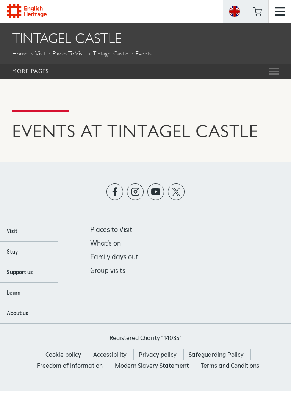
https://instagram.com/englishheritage (135, 191)
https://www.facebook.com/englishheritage (115, 191)
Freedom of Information (70, 365)
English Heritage (27, 11)
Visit (40, 53)
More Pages (30, 71)
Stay (12, 252)
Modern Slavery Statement (152, 365)
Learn (13, 293)
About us (17, 313)
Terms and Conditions (230, 365)
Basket (257, 11)
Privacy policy (158, 354)
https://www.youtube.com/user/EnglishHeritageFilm (155, 191)
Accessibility (110, 354)
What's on (105, 243)
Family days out (114, 257)
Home (20, 53)
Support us (20, 272)
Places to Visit (69, 53)
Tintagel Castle (110, 53)
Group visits (107, 270)
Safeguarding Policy (216, 354)
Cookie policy (63, 354)
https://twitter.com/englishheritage (176, 191)
